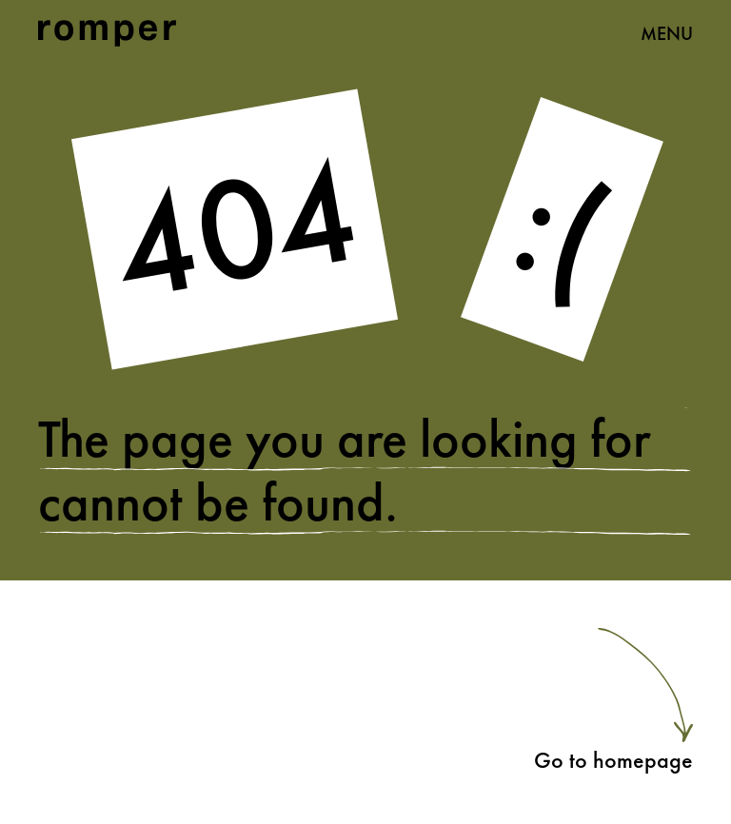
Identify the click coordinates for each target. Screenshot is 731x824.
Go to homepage (613, 760)
